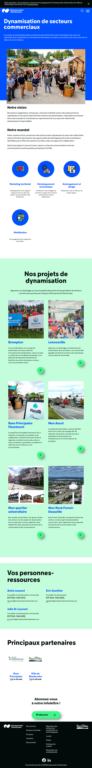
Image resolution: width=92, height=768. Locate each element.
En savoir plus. (32, 4)
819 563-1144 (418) (16, 616)
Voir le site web (16, 679)
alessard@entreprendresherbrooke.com (22, 601)
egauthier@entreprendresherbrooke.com (61, 601)
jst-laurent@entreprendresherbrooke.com (23, 619)
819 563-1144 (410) (16, 598)
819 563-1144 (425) (55, 598)
